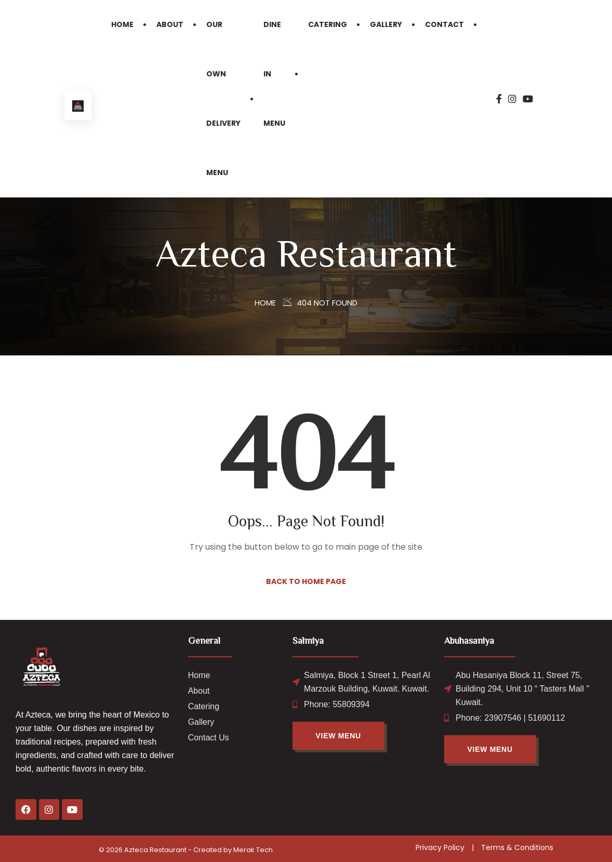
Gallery (386, 24)
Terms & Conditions (517, 847)
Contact (444, 24)
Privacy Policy (440, 847)
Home (122, 24)
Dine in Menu (274, 73)
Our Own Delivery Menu (223, 98)
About (169, 24)
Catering (327, 24)
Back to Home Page (306, 581)
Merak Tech (253, 850)
